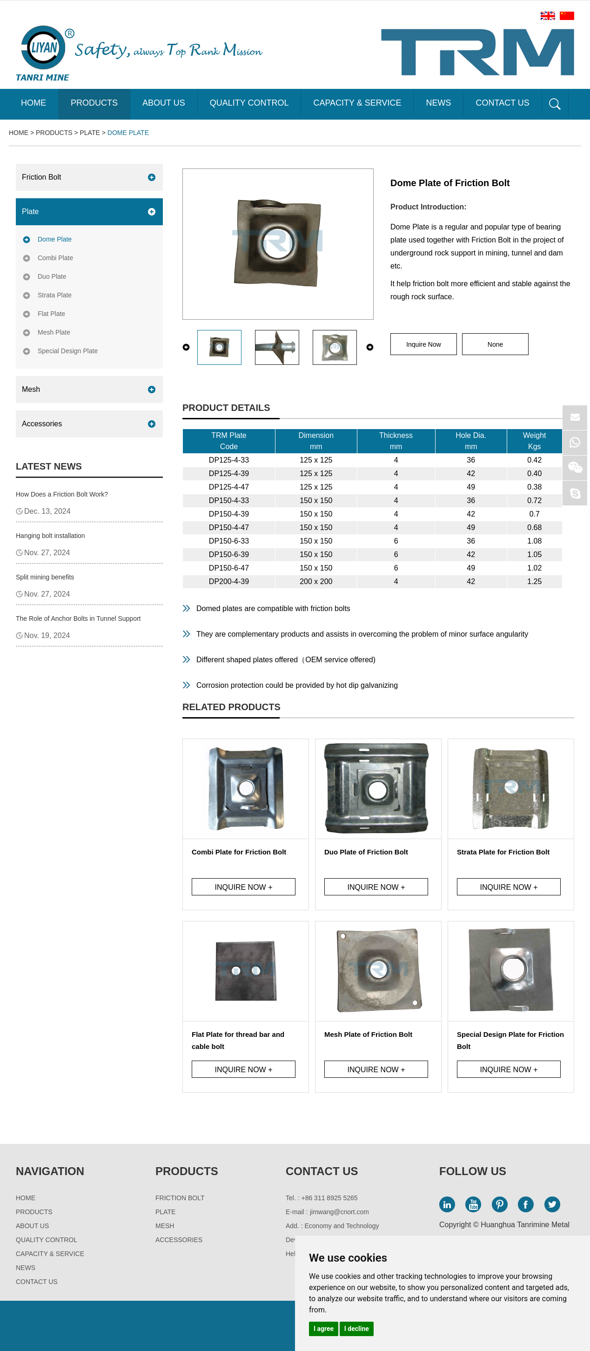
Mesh (31, 389)
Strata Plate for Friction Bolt (503, 852)
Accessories (42, 424)
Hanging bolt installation (50, 535)
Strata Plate (55, 295)
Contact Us (502, 103)
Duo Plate (52, 276)
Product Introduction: (428, 207)
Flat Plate (51, 313)
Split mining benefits (45, 577)
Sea (555, 104)
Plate (90, 132)
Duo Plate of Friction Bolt (366, 852)
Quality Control (249, 103)
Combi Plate (55, 258)
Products (94, 103)
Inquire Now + (243, 887)
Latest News (49, 466)
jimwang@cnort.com (339, 1212)
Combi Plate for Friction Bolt (239, 852)
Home (33, 103)
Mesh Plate (54, 332)
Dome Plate (128, 132)
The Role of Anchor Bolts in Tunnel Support (78, 618)
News (438, 103)
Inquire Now (423, 344)
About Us (163, 103)
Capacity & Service (357, 103)
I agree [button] (324, 1328)
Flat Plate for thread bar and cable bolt (238, 1040)
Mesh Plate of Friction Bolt (368, 1034)
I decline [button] (356, 1328)
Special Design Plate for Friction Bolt (510, 1040)
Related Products (231, 707)
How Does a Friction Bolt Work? (62, 494)
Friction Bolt (41, 177)
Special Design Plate (68, 351)
